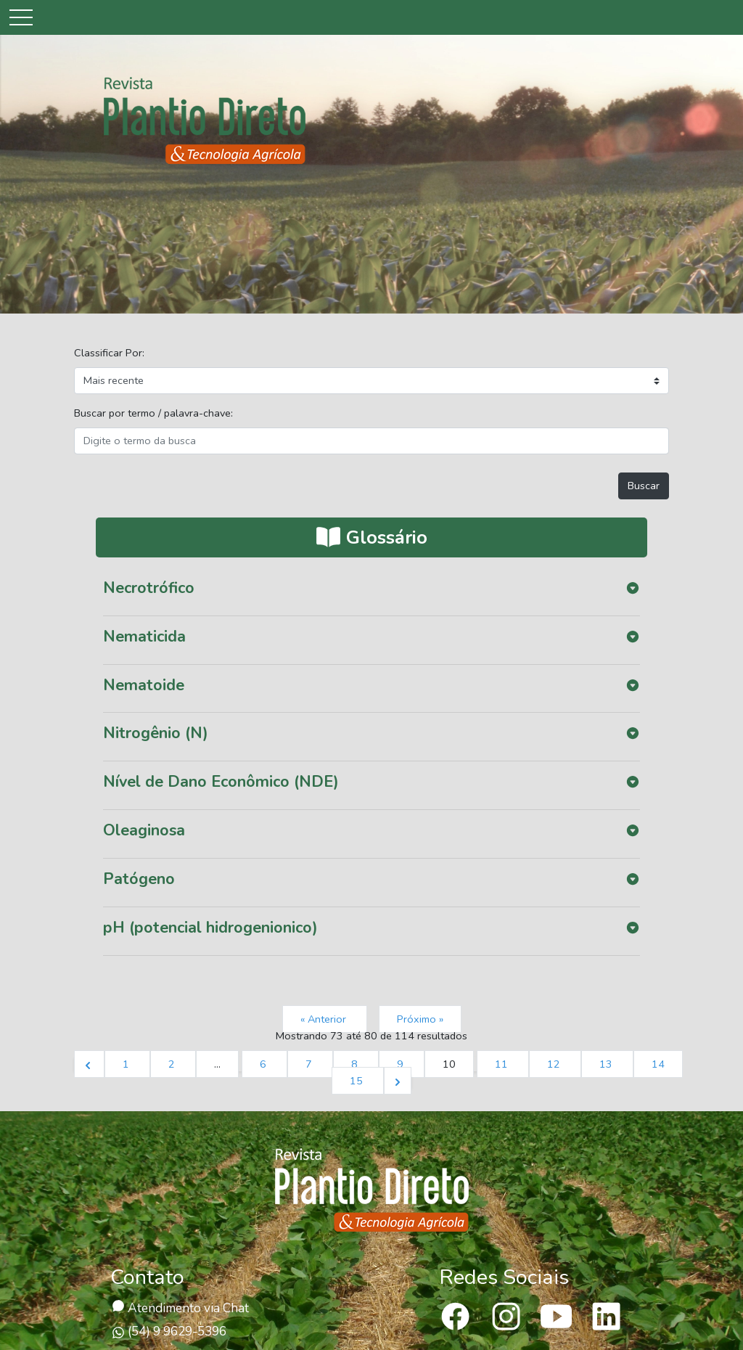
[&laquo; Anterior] (89, 1064)
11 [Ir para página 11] (503, 1064)
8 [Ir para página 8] (356, 1064)
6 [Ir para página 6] (264, 1064)
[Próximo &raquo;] (397, 1081)
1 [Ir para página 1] (127, 1064)
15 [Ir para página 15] (358, 1080)
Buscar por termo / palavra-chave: (153, 413)
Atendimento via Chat (180, 1308)
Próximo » (420, 1019)
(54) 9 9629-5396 (169, 1331)
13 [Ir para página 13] (607, 1064)
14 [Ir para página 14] (658, 1064)
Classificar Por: (109, 352)
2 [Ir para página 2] (173, 1064)
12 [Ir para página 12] (555, 1064)
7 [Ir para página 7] (310, 1064)
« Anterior (324, 1019)
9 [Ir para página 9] (401, 1064)
